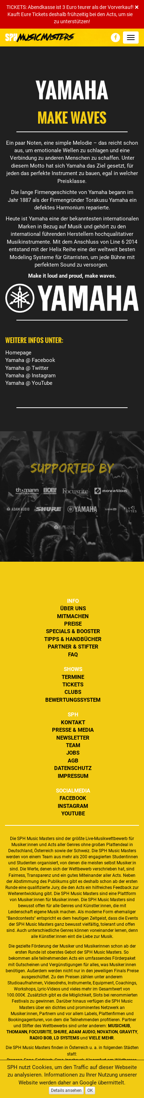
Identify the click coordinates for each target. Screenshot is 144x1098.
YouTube (73, 813)
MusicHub (119, 1025)
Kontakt (73, 722)
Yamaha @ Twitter (26, 368)
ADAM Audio (82, 1031)
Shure (60, 1031)
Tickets (72, 684)
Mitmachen (73, 616)
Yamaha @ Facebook (30, 360)
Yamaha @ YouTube (28, 383)
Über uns (73, 608)
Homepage (18, 352)
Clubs (73, 692)
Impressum (73, 776)
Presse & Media (73, 730)
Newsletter (72, 738)
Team (73, 745)
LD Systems (66, 1037)
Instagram (73, 806)
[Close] (137, 7)
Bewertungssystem (73, 700)
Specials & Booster (73, 631)
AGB (73, 760)
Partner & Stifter (73, 647)
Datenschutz (73, 768)
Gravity (128, 1031)
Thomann (16, 1031)
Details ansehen (66, 1090)
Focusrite (40, 1031)
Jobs (72, 753)
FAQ (73, 654)
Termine (73, 677)
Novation (107, 1031)
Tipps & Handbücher (73, 639)
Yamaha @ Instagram (30, 375)
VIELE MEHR (101, 1037)
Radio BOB (41, 1037)
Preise (73, 624)
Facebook (73, 798)
